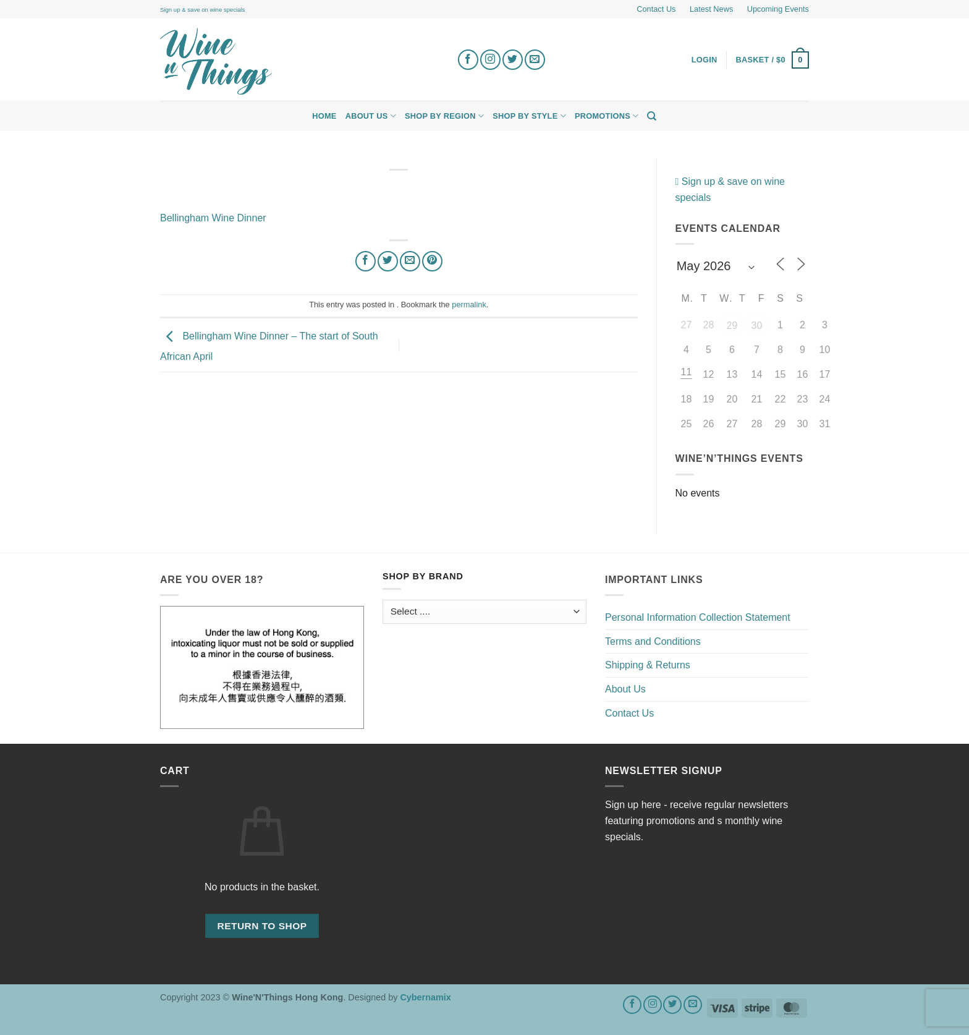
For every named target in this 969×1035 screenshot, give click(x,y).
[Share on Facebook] (365, 261)
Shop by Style (529, 116)
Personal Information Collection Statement (697, 617)
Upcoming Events (778, 9)
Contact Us (656, 9)
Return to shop (262, 926)
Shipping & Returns (647, 665)
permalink (469, 304)
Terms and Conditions (653, 641)
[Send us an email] (535, 59)
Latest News (711, 9)
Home (324, 116)
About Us (370, 116)
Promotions (606, 116)
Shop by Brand (423, 576)
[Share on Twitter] (388, 261)
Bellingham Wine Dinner (213, 218)
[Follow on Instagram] (490, 59)
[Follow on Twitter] (512, 59)
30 (757, 325)
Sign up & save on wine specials (202, 9)
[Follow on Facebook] (468, 59)
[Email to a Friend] (410, 261)
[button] (773, 60)
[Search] (651, 116)
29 (732, 325)
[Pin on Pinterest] (432, 261)
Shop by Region (444, 116)
